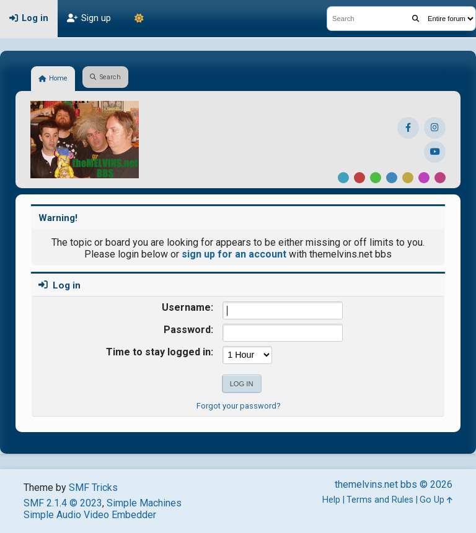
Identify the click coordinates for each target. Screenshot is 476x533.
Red (359, 177)
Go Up (436, 500)
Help (331, 500)
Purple (424, 177)
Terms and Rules (379, 500)
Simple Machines (144, 503)
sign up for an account (234, 254)
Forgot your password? (238, 405)
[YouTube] (435, 152)
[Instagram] (435, 128)
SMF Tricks (93, 487)
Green (375, 177)
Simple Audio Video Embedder (90, 515)
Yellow (407, 177)
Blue (391, 177)
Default (343, 177)
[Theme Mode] (138, 18)
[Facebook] (408, 128)
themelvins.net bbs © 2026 (393, 484)
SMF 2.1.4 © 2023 (63, 503)
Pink (440, 177)
